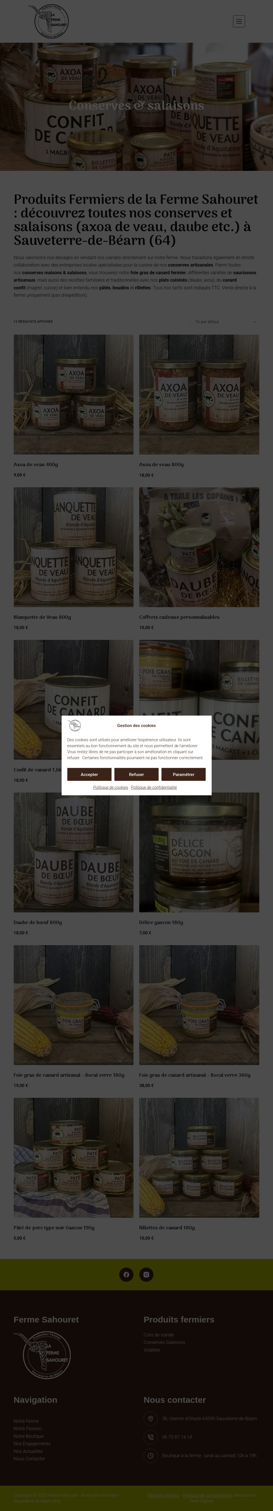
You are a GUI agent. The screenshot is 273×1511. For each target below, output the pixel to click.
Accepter (89, 774)
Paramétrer (183, 774)
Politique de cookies (110, 787)
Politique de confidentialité (154, 787)
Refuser (136, 774)
